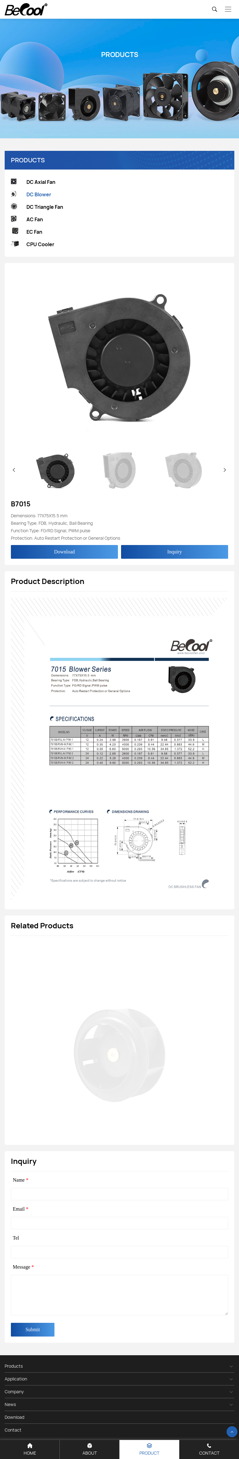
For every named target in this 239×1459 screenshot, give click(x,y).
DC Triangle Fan (37, 207)
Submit (33, 1329)
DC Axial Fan (33, 182)
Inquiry (174, 551)
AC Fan (27, 219)
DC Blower (31, 195)
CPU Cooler (32, 244)
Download (64, 551)
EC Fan (26, 231)
